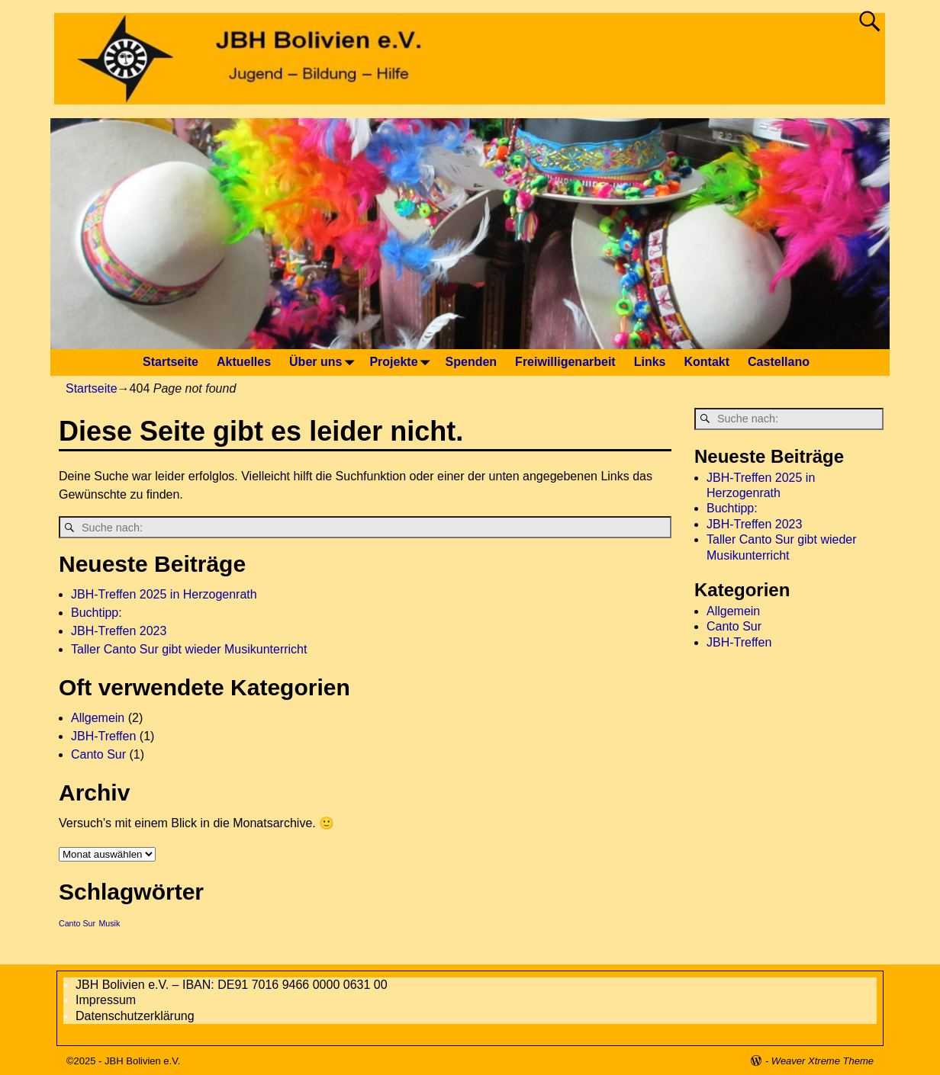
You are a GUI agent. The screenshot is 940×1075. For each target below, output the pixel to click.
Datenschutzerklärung (135, 1015)
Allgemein (97, 717)
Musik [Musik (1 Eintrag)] (109, 923)
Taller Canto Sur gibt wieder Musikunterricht (189, 649)
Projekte (402, 362)
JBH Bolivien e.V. (142, 1061)
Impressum (106, 999)
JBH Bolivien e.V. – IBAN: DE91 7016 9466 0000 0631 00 (232, 984)
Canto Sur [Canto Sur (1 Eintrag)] (77, 923)
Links (650, 361)
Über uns (324, 362)
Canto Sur (98, 754)
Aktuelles (244, 361)
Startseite (170, 361)
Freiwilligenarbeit (565, 361)
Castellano (779, 361)
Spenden (471, 361)
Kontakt (707, 361)
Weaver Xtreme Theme (822, 1061)
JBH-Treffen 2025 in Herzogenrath (164, 594)
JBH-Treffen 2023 (118, 630)
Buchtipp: (96, 612)
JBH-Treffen (103, 736)
